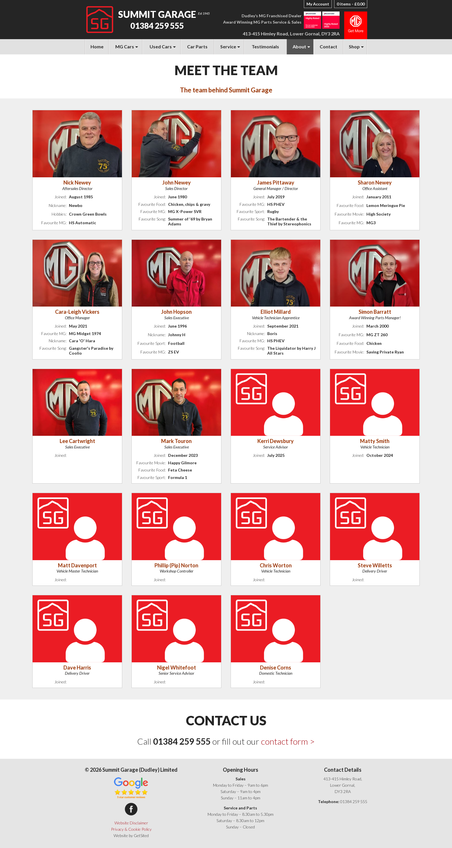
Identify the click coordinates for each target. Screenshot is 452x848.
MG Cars (124, 46)
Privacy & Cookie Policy (131, 829)
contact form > (288, 741)
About (299, 46)
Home (97, 46)
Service (228, 46)
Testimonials (265, 46)
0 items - (351, 3)
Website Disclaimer (131, 822)
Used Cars (161, 46)
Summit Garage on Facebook (131, 809)
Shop (354, 46)
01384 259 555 (157, 26)
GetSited (141, 835)
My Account (317, 3)
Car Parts (197, 46)
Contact (328, 46)
